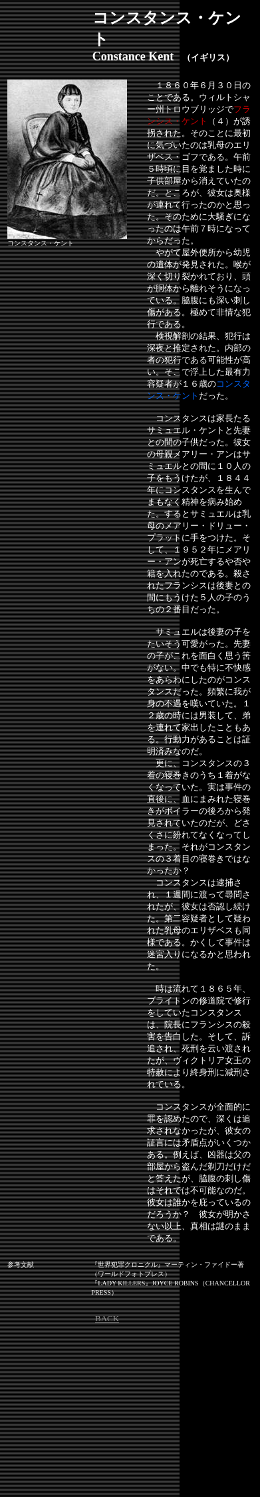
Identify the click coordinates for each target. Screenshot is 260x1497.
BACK (107, 1318)
